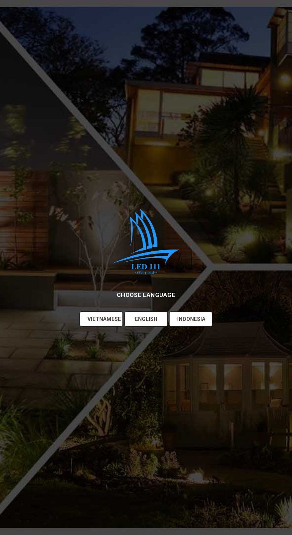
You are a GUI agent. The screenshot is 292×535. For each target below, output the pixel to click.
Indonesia (191, 319)
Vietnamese (104, 319)
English (146, 319)
